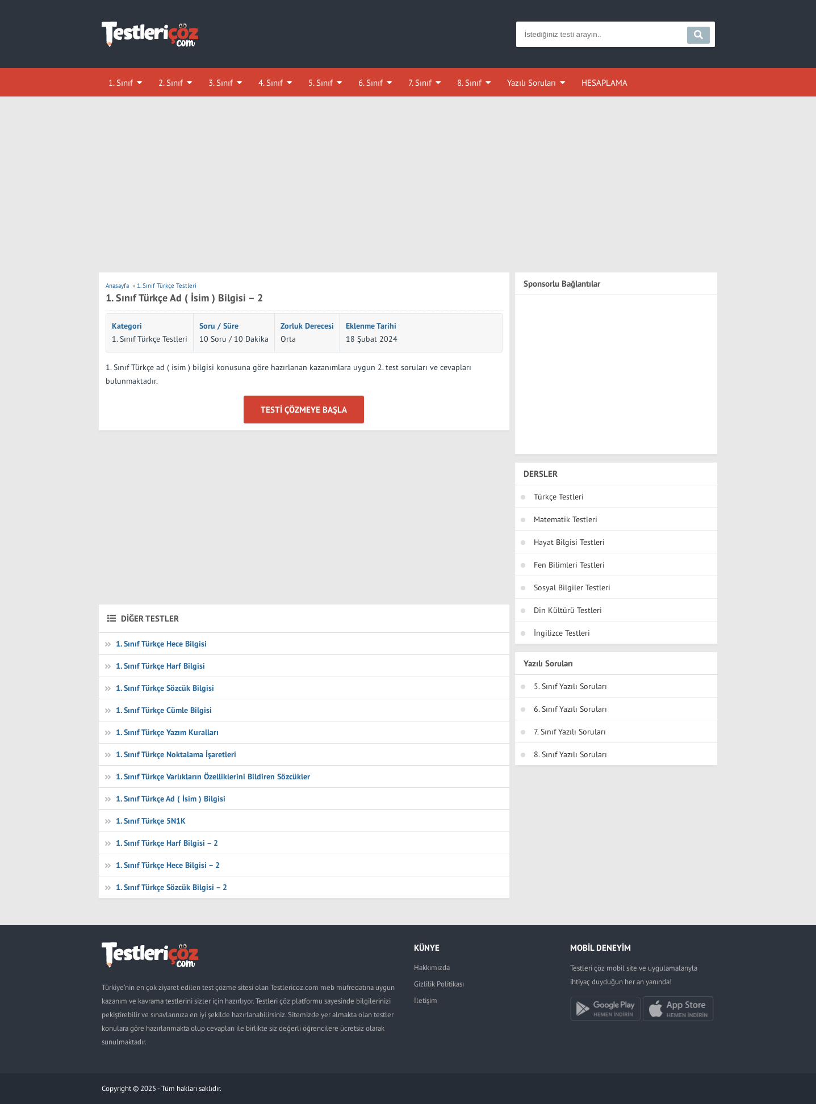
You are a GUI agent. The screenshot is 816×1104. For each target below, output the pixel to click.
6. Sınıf (370, 82)
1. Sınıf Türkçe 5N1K (151, 821)
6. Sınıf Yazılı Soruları (570, 709)
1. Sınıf (120, 82)
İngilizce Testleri (562, 633)
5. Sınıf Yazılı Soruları (570, 686)
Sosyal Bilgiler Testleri (572, 587)
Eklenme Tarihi (371, 326)
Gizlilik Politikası (439, 984)
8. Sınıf (469, 82)
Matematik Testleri (565, 519)
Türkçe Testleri (559, 497)
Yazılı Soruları (531, 82)
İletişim (425, 1000)
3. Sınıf (220, 82)
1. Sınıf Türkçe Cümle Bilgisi (164, 710)
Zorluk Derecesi (307, 326)
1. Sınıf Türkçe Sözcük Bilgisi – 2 (171, 887)
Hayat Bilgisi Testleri (569, 542)
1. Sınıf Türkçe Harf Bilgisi (160, 666)
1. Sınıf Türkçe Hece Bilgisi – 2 (168, 865)
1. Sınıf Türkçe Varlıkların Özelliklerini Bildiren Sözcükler (213, 776)
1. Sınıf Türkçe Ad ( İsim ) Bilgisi (170, 799)
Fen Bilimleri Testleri (569, 565)
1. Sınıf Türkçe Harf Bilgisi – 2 (167, 843)
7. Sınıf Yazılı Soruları (570, 732)
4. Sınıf (270, 82)
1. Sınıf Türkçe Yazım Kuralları (167, 732)
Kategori (127, 326)
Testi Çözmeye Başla (304, 409)
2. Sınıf (170, 82)
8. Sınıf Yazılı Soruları (570, 754)
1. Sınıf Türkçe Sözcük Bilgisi (165, 688)
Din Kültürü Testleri (568, 610)
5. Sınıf (320, 82)
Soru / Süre (218, 326)
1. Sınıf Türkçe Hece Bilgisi (161, 644)
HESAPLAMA (604, 82)
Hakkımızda (432, 967)
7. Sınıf (420, 82)
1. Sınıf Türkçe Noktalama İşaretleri (176, 754)
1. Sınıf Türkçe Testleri (149, 339)
